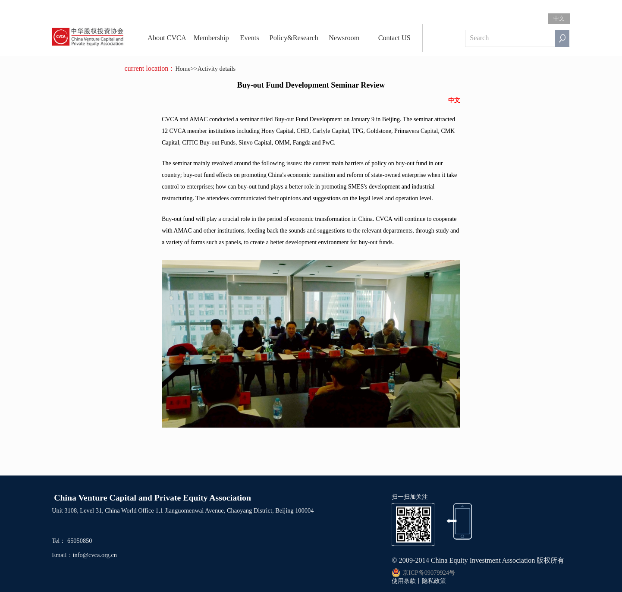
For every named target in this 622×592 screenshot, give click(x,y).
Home (182, 68)
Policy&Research (294, 38)
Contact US (394, 38)
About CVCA (167, 38)
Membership (211, 38)
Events (249, 38)
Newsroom (344, 38)
